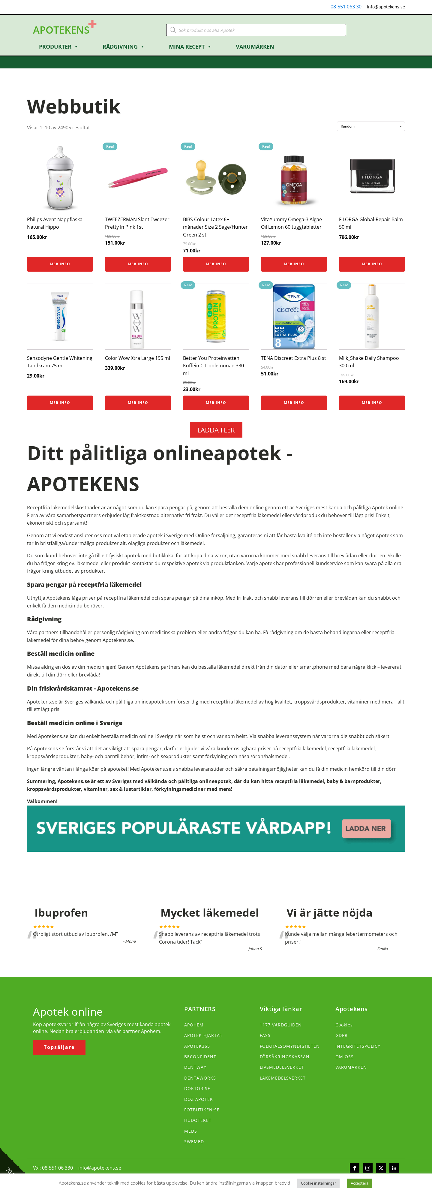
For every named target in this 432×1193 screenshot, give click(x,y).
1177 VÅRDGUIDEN (281, 1025)
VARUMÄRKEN (351, 1067)
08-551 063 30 (346, 6)
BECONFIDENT (200, 1056)
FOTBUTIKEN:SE (202, 1109)
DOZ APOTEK (198, 1099)
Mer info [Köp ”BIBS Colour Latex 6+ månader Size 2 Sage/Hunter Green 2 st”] (216, 264)
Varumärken (255, 46)
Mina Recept (190, 47)
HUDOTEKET (198, 1120)
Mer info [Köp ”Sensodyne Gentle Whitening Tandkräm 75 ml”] (60, 402)
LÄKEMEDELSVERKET (283, 1078)
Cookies (344, 1025)
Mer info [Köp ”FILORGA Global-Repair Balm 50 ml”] (372, 264)
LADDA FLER (216, 429)
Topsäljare (59, 1047)
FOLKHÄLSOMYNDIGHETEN (290, 1046)
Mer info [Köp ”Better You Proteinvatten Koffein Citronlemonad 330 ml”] (216, 402)
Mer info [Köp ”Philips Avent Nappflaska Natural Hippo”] (60, 264)
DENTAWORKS (200, 1078)
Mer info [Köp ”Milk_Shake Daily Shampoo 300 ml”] (372, 402)
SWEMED (194, 1141)
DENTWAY (195, 1067)
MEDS (190, 1131)
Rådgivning (124, 47)
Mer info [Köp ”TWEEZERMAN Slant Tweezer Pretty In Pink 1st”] (138, 264)
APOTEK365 (197, 1046)
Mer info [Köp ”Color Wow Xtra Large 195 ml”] (138, 402)
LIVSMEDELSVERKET (282, 1067)
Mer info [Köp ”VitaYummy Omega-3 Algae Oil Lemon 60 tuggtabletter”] (294, 264)
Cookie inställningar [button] (318, 1183)
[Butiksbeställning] (371, 126)
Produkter (59, 47)
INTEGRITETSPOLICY (357, 1046)
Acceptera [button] (359, 1183)
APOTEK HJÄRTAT (203, 1035)
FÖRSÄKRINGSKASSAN (285, 1056)
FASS (265, 1035)
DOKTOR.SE (197, 1088)
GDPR (341, 1035)
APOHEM (194, 1025)
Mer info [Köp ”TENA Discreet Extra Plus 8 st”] (294, 402)
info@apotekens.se (386, 7)
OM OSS (344, 1056)
